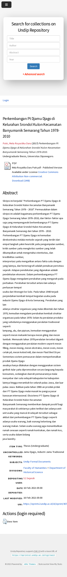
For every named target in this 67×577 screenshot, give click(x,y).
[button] (5, 521)
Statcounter (43, 564)
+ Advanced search (33, 74)
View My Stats (56, 564)
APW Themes (30, 564)
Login (6, 100)
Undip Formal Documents (37, 461)
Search (33, 66)
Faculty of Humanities (35, 467)
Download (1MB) (21, 180)
